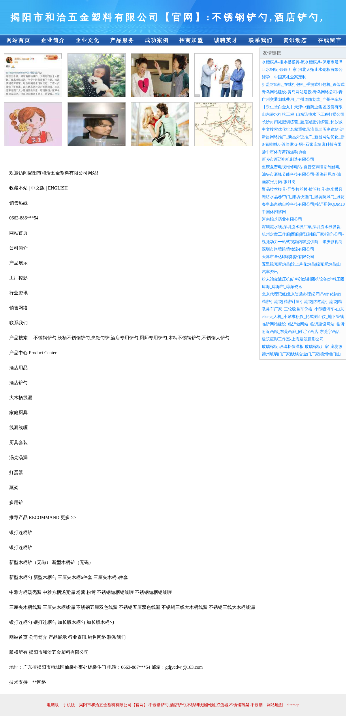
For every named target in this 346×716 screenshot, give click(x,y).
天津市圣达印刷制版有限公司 (288, 257)
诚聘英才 (226, 40)
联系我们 (261, 40)
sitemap (293, 705)
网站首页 (18, 40)
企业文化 (88, 40)
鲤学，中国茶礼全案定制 (284, 77)
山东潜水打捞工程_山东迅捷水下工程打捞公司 (303, 114)
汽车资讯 (270, 272)
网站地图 (275, 705)
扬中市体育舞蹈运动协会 (284, 152)
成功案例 (157, 40)
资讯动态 (295, 40)
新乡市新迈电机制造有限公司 (288, 159)
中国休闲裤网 (274, 212)
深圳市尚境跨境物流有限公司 (288, 249)
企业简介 (53, 40)
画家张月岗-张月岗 (279, 182)
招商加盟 (191, 40)
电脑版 (53, 705)
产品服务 (122, 40)
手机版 (69, 705)
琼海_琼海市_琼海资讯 (282, 287)
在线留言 (330, 40)
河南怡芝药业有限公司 (282, 219)
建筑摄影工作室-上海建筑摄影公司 (293, 339)
